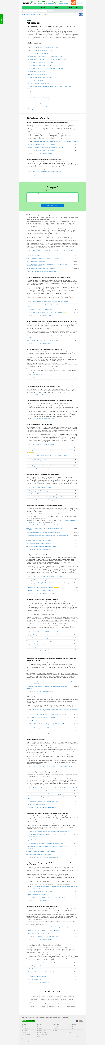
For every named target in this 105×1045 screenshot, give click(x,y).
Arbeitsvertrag (34, 996)
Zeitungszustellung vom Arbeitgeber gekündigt (38, 933)
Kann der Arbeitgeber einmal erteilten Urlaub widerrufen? (41, 465)
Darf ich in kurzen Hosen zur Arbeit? (42, 487)
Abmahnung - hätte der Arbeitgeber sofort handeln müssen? (41, 546)
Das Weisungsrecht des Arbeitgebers (35, 261)
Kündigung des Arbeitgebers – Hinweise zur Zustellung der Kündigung (50, 927)
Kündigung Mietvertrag (42, 1036)
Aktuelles (55, 1030)
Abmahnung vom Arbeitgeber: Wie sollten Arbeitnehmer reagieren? (43, 532)
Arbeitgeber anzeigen (31, 646)
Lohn (49, 1003)
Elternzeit (71, 996)
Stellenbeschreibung (71, 1006)
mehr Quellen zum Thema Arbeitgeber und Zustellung (39, 939)
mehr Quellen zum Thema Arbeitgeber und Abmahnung (40, 549)
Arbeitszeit (63, 999)
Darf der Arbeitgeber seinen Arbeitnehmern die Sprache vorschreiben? (50, 301)
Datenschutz (72, 1030)
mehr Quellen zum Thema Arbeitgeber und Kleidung (39, 500)
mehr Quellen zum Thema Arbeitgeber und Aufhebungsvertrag (42, 857)
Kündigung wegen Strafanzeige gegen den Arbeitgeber (40, 587)
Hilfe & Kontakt (1, 19)
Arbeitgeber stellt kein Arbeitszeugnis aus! (36, 804)
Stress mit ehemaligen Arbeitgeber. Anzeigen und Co (39, 637)
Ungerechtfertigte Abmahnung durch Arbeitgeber (38, 543)
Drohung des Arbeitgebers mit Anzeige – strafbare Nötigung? (41, 634)
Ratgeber (39, 3)
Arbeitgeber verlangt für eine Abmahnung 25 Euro (38, 540)
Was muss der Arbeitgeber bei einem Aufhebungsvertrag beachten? (43, 100)
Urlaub (57, 996)
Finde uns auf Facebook (42, 1032)
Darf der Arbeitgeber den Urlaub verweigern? (44, 444)
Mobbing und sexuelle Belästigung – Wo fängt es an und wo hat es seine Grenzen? (53, 766)
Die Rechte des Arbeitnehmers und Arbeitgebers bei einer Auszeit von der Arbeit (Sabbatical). (53, 682)
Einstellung (51, 1006)
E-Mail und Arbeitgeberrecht (33, 979)
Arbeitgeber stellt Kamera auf (33, 377)
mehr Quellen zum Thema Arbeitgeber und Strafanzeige (40, 593)
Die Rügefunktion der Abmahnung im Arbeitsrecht (45, 524)
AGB (54, 1032)
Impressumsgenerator (42, 1034)
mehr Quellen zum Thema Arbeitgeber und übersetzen (40, 178)
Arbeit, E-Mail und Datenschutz (40, 395)
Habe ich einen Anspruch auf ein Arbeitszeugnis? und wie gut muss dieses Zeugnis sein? (55, 787)
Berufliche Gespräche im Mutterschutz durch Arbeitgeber (40, 309)
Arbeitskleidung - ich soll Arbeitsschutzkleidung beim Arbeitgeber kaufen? (44, 496)
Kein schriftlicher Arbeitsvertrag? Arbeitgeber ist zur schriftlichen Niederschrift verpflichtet (55, 141)
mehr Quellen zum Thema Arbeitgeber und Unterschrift (40, 900)
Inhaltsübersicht (25, 1026)
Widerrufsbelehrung (73, 1036)
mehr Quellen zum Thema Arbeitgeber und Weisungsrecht (41, 271)
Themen (28, 7)
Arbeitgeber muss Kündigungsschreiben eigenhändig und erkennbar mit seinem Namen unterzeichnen (55, 887)
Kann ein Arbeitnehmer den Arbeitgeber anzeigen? (39, 83)
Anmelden (24, 1032)
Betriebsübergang (41, 1006)
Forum (57, 7)
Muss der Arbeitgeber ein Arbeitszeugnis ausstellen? (39, 97)
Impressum (71, 1028)
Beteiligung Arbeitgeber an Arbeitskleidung (37, 491)
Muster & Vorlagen (74, 7)
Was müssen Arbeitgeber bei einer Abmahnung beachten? (41, 77)
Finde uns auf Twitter (42, 1030)
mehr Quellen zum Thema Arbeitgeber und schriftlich (39, 153)
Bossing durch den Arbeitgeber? (34, 94)
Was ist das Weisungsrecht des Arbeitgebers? (37, 53)
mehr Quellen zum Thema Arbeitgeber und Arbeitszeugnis (41, 807)
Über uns (71, 1026)
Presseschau (24, 1036)
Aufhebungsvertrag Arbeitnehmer (49, 999)
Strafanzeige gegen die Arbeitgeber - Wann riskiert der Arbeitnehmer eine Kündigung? (47, 582)
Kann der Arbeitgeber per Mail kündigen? (36, 965)
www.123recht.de (26, 14)
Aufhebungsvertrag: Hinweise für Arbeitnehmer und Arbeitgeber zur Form (51, 831)
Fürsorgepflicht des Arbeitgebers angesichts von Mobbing (40, 717)
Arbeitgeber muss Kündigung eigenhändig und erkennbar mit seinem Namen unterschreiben (49, 103)
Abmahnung (42, 1003)
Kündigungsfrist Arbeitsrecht (60, 1003)
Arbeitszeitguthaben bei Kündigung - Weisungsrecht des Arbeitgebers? (44, 258)
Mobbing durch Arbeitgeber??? (34, 720)
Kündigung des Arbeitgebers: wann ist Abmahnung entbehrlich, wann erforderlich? (47, 535)
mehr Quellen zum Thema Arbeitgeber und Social (38, 343)
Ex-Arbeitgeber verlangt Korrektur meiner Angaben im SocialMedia (43, 340)
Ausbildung (32, 1006)
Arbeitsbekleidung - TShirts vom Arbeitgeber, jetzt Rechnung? (41, 494)
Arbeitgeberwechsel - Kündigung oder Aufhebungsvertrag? (41, 851)
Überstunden (33, 1003)
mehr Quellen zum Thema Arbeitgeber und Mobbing (39, 733)
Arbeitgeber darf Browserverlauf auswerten (43, 418)
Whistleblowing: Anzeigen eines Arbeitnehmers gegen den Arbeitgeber (44, 640)
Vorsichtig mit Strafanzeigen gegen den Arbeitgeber (45, 631)
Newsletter (39, 1026)
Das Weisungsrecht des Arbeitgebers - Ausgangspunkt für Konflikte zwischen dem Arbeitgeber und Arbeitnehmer (53, 251)
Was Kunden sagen (26, 1034)
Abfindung (71, 999)
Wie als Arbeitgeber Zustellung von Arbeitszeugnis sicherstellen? (42, 801)
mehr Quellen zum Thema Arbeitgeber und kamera (39, 380)
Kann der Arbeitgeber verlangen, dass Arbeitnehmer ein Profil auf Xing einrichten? (46, 59)
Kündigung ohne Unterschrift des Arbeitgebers (38, 894)
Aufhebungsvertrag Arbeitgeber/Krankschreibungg (39, 854)
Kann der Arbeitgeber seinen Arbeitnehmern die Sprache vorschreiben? (44, 56)
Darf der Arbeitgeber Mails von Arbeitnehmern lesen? (39, 65)
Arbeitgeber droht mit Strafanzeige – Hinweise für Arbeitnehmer (49, 576)
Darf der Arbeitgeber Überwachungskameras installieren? (40, 62)
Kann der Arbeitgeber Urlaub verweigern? (36, 71)
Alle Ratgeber (24, 1038)
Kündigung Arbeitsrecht (47, 996)
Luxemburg (60, 1006)
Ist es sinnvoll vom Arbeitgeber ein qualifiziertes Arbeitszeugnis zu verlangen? (45, 790)
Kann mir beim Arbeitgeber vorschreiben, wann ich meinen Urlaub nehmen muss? (46, 455)
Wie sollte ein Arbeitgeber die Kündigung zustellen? (39, 106)
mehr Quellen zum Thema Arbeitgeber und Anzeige (39, 652)
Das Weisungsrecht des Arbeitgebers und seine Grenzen (40, 268)
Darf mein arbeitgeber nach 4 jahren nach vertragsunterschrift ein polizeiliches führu (47, 897)
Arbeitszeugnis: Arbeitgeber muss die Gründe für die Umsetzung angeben (44, 793)
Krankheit (64, 996)
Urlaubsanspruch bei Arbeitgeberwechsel (36, 460)
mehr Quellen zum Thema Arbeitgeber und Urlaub (39, 469)
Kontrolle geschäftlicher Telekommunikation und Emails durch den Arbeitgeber (46, 971)
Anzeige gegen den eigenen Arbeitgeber (36, 643)
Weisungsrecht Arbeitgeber (33, 255)
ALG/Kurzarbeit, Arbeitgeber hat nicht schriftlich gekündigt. (41, 144)
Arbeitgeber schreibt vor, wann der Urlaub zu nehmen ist (40, 463)
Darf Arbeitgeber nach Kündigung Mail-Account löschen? (40, 109)
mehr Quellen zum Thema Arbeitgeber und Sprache (39, 315)
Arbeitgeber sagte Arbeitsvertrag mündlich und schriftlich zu (41, 150)
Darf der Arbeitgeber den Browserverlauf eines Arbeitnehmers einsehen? (44, 68)
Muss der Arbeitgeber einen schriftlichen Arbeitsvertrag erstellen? (42, 47)
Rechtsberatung (25, 1030)
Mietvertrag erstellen (42, 1038)
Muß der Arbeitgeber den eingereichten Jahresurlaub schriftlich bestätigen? (45, 147)
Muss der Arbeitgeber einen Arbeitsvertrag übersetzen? (40, 50)
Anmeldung (55, 1026)
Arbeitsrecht (38, 14)
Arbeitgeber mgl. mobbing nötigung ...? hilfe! (37, 727)
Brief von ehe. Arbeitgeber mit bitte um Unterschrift (39, 891)
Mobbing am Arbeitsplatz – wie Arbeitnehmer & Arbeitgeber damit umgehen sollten (47, 714)
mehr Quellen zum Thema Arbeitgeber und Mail (38, 982)
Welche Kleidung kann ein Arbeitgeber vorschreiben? (39, 74)
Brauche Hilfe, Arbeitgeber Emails (34, 968)
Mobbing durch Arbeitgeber (33, 730)
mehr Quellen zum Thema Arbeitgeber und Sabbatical (39, 691)
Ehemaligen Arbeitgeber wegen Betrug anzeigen (38, 649)
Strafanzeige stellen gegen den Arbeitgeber (37, 579)
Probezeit (72, 1003)
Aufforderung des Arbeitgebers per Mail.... (37, 976)
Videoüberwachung (38, 374)
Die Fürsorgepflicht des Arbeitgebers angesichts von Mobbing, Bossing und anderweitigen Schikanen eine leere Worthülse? (55, 710)
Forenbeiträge (51, 3)
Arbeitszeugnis (35, 999)
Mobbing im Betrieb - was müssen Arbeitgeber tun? (39, 91)
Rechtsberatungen (64, 3)
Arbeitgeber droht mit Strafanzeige (35, 80)
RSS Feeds (39, 1028)
